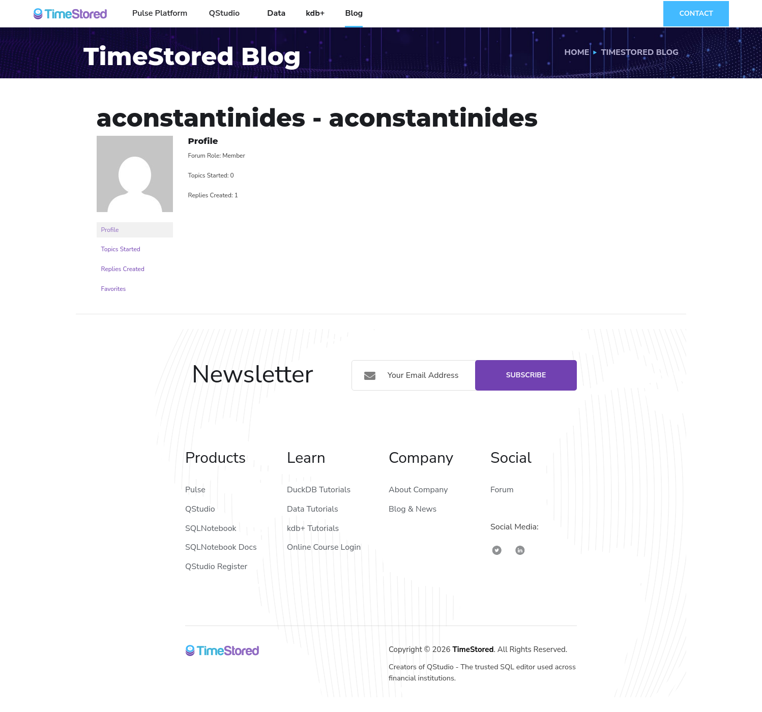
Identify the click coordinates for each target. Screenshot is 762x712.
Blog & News (412, 509)
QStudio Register (216, 566)
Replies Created (122, 269)
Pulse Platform (159, 13)
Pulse (195, 489)
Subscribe (526, 375)
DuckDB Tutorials (318, 489)
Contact (696, 13)
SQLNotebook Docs (221, 547)
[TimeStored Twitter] (497, 550)
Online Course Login (324, 547)
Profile (110, 230)
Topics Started (120, 249)
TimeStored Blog (640, 52)
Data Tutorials (312, 509)
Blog (354, 13)
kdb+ (315, 13)
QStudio (224, 13)
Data (276, 13)
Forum (502, 489)
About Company (418, 489)
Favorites (113, 289)
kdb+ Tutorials (313, 528)
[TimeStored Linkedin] (520, 550)
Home (577, 52)
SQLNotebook (211, 528)
